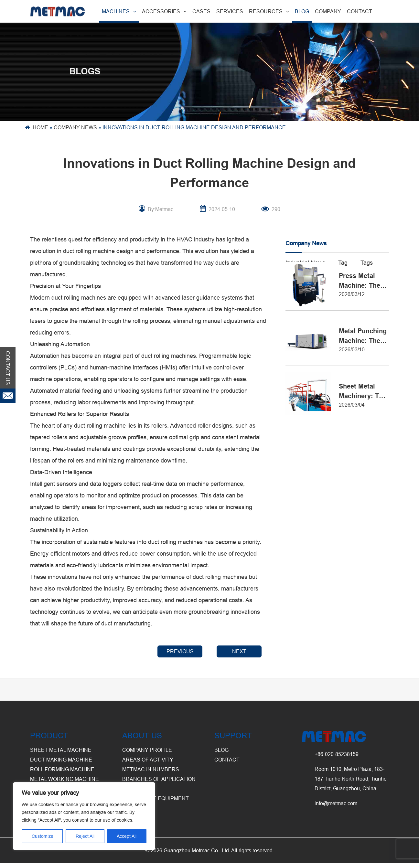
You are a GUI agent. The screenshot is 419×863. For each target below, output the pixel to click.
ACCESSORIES (164, 11)
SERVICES (229, 11)
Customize (42, 836)
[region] (84, 816)
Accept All (126, 836)
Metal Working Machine (64, 779)
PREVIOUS (180, 651)
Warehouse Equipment (155, 798)
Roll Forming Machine (62, 769)
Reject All (85, 836)
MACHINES (119, 11)
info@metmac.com (336, 803)
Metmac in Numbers (150, 769)
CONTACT (359, 11)
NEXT (239, 651)
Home (40, 127)
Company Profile (147, 750)
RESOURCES (269, 11)
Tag (343, 262)
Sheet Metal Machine (60, 750)
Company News (75, 127)
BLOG (302, 11)
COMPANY (328, 11)
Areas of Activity (147, 759)
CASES (201, 11)
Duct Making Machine (61, 759)
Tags (366, 262)
